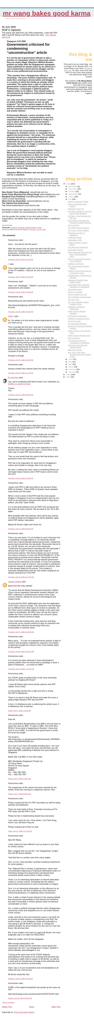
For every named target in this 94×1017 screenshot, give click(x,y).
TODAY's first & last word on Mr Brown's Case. (79, 272)
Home (31, 1007)
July (70, 199)
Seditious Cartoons (75, 264)
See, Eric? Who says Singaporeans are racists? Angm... (79, 354)
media (39, 227)
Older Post (56, 1007)
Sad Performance (75, 289)
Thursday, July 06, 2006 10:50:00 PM (21, 652)
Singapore (14, 227)
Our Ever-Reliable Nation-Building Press (78, 303)
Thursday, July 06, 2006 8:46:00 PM (20, 529)
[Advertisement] (80, 35)
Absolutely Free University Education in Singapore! (78, 286)
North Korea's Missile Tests (79, 335)
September (73, 194)
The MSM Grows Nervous (78, 228)
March (71, 367)
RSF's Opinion (74, 338)
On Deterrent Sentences (78, 247)
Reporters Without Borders (27, 227)
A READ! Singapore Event (78, 319)
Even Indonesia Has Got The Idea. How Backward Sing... (80, 254)
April (70, 364)
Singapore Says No (76, 209)
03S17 (11, 316)
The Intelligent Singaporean (79, 297)
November (72, 189)
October (71, 191)
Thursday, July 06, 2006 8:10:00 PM (20, 478)
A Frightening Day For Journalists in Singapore (78, 342)
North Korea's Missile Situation (76, 312)
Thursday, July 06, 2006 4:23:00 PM (20, 292)
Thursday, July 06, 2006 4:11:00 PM (20, 259)
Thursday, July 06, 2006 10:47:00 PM (21, 577)
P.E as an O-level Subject (78, 230)
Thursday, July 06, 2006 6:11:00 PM (20, 373)
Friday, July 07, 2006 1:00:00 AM (19, 711)
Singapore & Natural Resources (76, 308)
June (70, 359)
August (71, 197)
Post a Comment (8, 1002)
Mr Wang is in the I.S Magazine (76, 234)
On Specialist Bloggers (77, 324)
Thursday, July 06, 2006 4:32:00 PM (20, 312)
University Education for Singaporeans (77, 346)
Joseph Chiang (14, 582)
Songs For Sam (74, 321)
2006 (68, 184)
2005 (68, 374)
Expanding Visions (75, 250)
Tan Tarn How (73, 300)
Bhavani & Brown (75, 350)
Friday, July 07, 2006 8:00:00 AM (19, 794)
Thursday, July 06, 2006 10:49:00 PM (21, 632)
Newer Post (7, 1007)
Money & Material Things (78, 202)
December (72, 186)
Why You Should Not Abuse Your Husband (79, 260)
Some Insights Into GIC (77, 294)
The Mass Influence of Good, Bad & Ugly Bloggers (80, 212)
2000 (68, 377)
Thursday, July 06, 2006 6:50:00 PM (20, 395)
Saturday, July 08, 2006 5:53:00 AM (20, 979)
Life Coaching (73, 225)
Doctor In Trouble (75, 292)
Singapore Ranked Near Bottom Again (78, 281)
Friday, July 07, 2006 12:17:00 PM (20, 831)
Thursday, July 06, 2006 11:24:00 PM (21, 669)
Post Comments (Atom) (24, 1012)
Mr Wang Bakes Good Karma (46, 13)
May (70, 362)
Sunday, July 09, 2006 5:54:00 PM (20, 998)
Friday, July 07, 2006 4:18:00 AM (19, 779)
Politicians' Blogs (75, 237)
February (72, 369)
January (71, 372)
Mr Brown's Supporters (77, 316)
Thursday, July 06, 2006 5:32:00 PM (20, 360)
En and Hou (13, 377)
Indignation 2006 (75, 240)
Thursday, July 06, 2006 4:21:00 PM (20, 277)
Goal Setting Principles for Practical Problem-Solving (79, 222)
